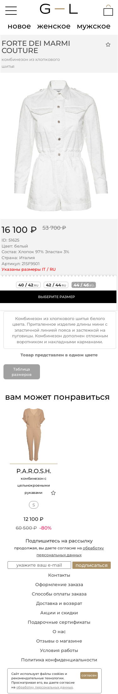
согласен (89, 675)
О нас (59, 631)
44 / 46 (84, 284)
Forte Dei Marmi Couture (36, 47)
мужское (93, 26)
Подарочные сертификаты (59, 622)
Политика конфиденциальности (59, 660)
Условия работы (59, 650)
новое (19, 26)
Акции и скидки (59, 613)
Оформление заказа (59, 584)
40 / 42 (28, 284)
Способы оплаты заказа (59, 594)
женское (53, 26)
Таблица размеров (21, 372)
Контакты (59, 575)
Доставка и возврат (59, 603)
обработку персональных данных (44, 687)
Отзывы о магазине (59, 641)
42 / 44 (56, 284)
